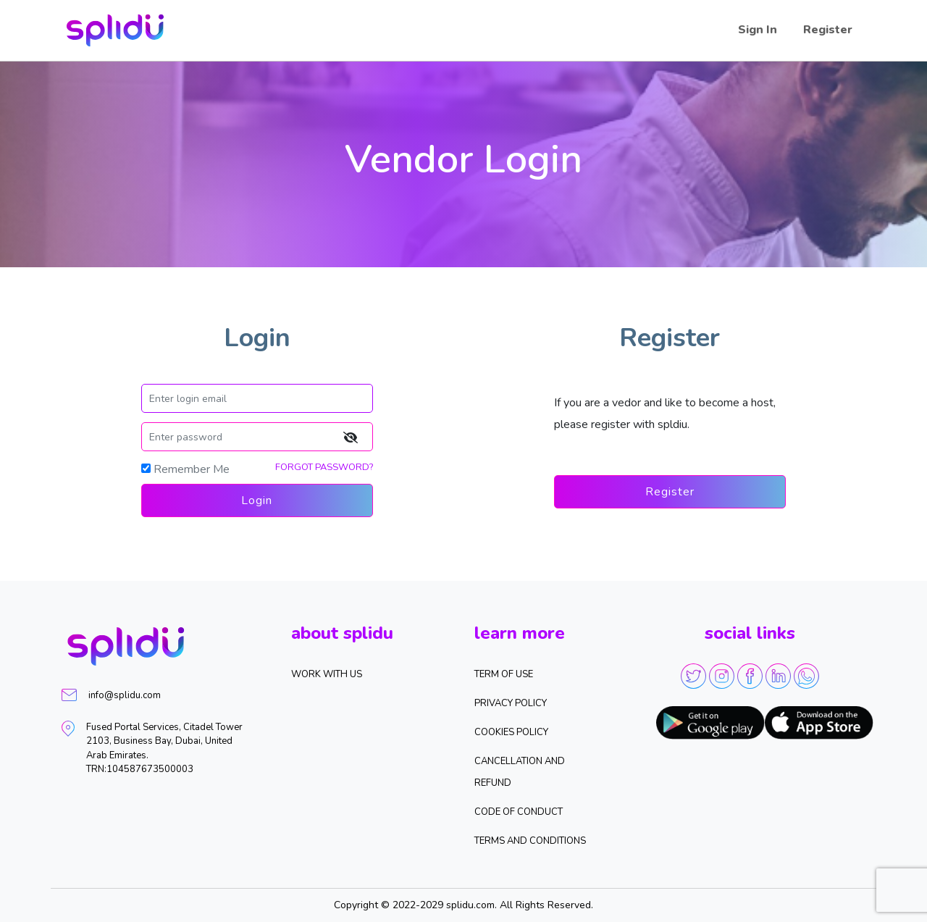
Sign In (757, 30)
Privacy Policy (510, 703)
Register (827, 30)
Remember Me (192, 469)
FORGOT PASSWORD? (324, 467)
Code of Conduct (518, 811)
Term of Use (503, 674)
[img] (349, 437)
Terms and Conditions (530, 840)
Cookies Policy (511, 732)
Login (256, 500)
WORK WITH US (326, 674)
